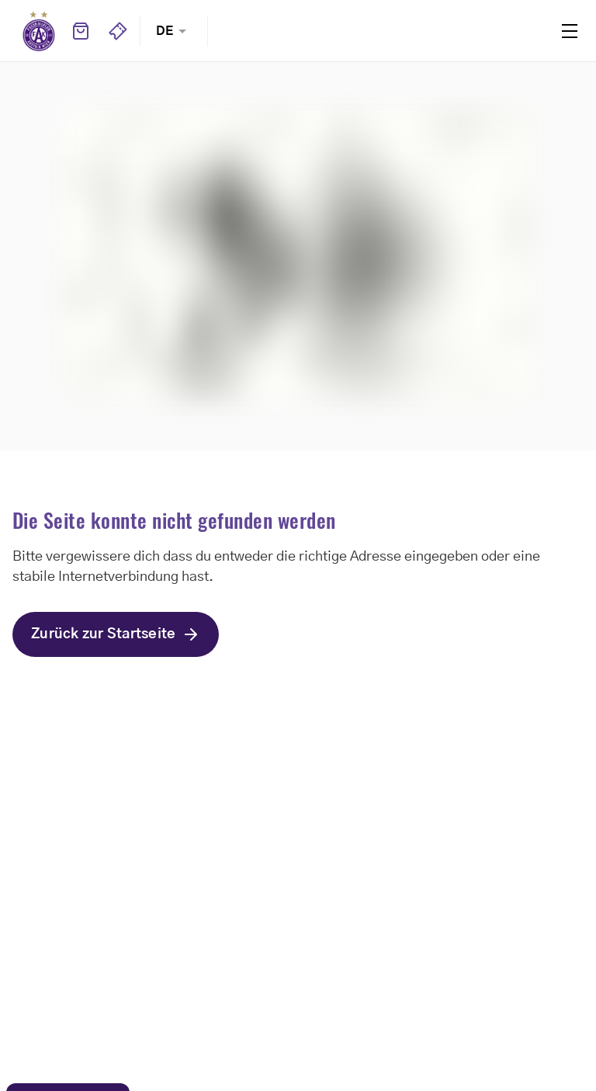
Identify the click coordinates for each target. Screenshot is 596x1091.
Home (39, 31)
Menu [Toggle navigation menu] (569, 31)
